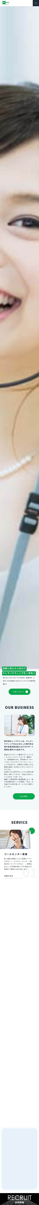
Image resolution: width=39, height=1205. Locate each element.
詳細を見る (13, 878)
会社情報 (24, 798)
